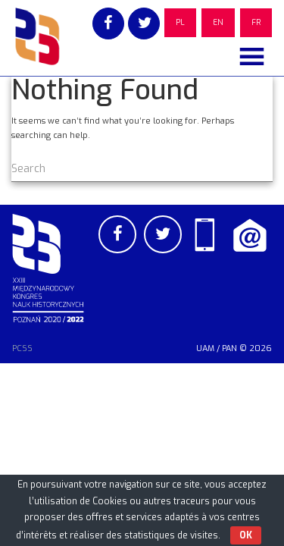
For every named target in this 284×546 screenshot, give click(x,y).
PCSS (22, 348)
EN (218, 22)
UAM (205, 348)
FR (256, 22)
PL (180, 22)
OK (245, 535)
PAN (229, 348)
